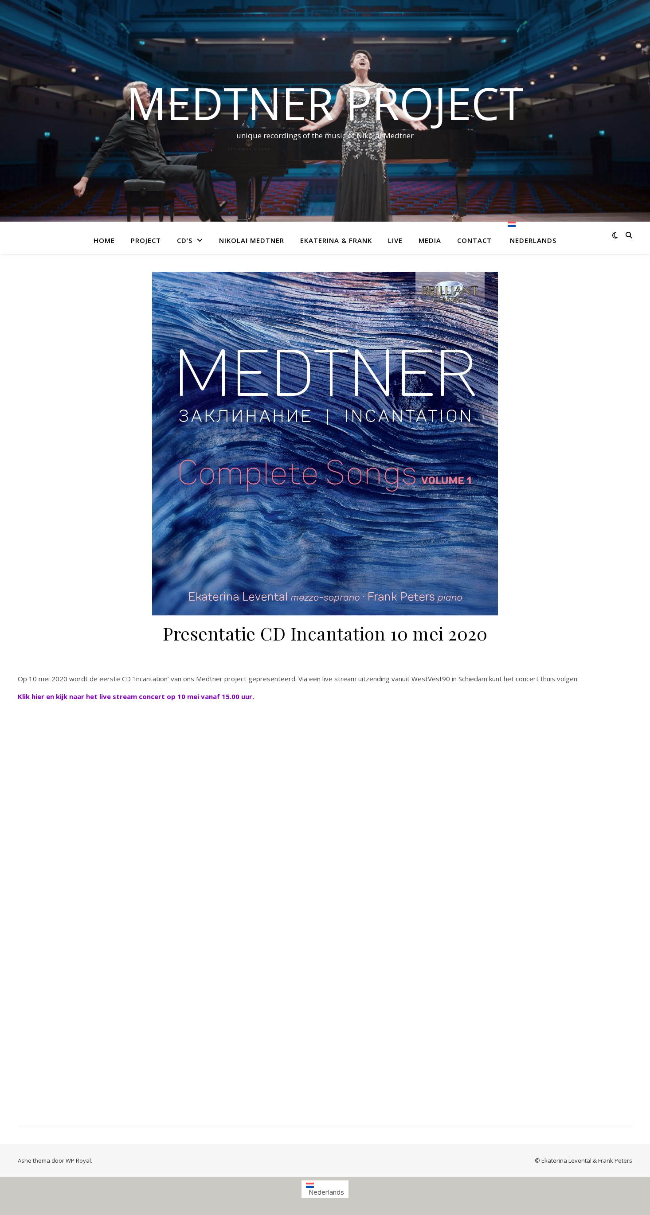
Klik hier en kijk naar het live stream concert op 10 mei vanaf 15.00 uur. (136, 696)
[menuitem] (528, 238)
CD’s (184, 240)
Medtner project (325, 103)
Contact (474, 240)
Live (395, 240)
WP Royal (78, 1160)
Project (146, 240)
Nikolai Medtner (251, 240)
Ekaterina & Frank (336, 240)
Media (430, 240)
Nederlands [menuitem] (326, 1192)
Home (104, 240)
